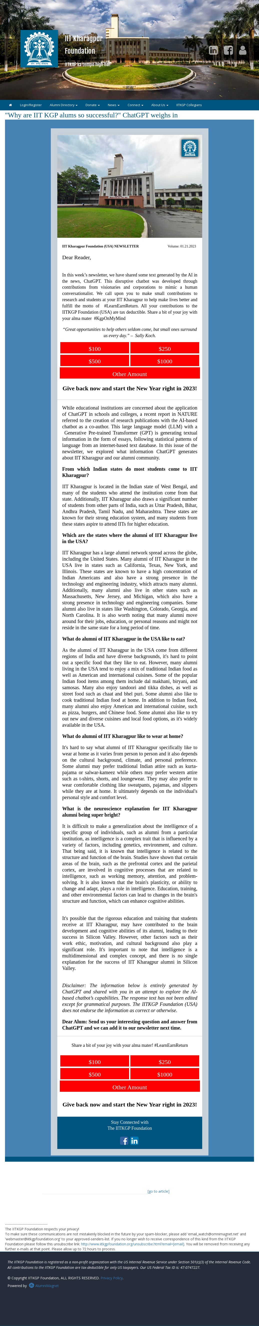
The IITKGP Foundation (130, 1128)
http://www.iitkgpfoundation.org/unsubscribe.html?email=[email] (132, 1244)
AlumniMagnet (44, 1285)
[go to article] (158, 1191)
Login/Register (31, 105)
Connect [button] (135, 105)
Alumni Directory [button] (64, 105)
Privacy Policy (112, 1278)
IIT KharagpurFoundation (88, 50)
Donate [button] (93, 105)
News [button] (114, 105)
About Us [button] (159, 105)
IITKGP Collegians (189, 105)
